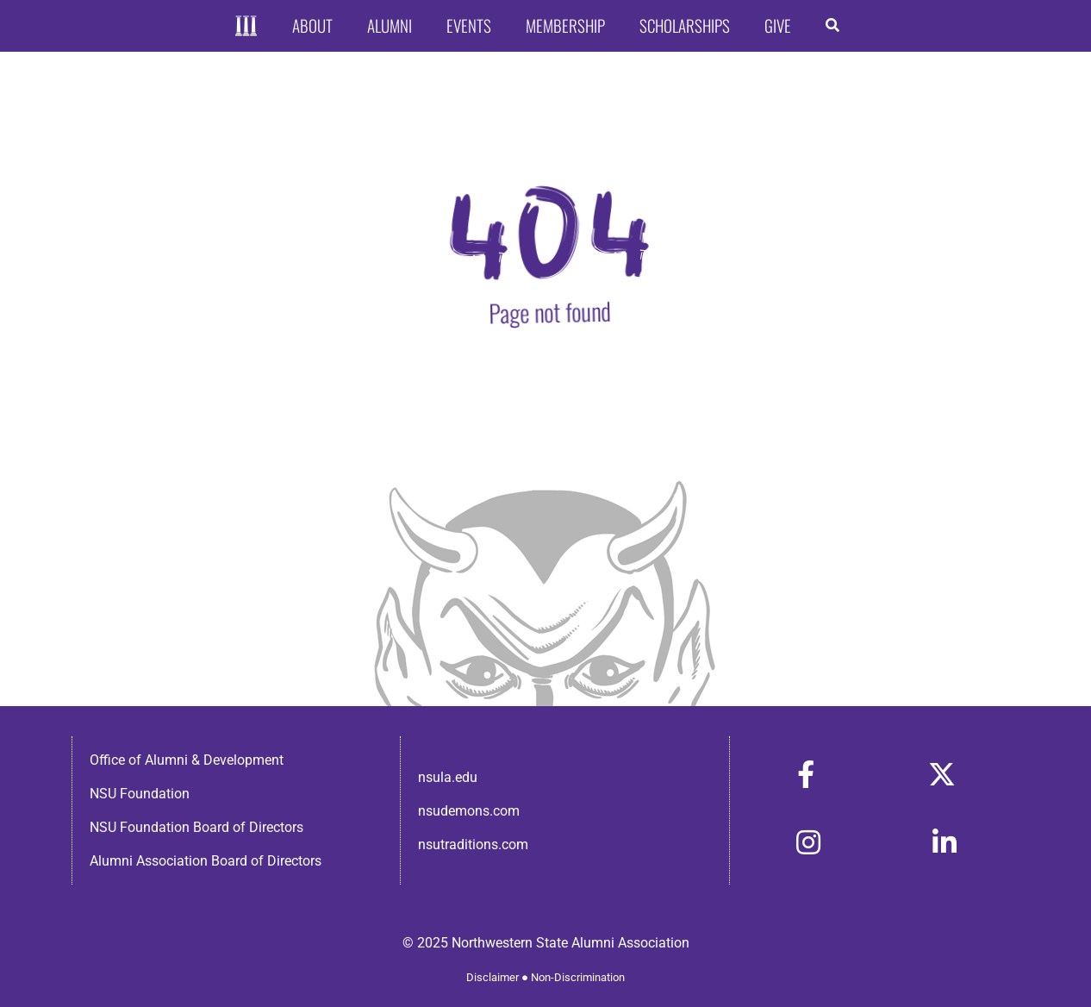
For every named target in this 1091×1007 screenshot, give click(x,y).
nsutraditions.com (473, 844)
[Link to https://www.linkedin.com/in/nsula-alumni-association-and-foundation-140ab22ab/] (944, 842)
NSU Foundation (140, 793)
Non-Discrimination (578, 977)
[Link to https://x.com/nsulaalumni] (942, 774)
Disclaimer (492, 977)
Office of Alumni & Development (187, 760)
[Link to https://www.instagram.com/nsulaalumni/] (808, 842)
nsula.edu (447, 777)
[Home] (246, 26)
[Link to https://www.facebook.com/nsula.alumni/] (805, 774)
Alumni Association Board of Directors (205, 861)
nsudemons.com (469, 811)
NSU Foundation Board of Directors (196, 827)
